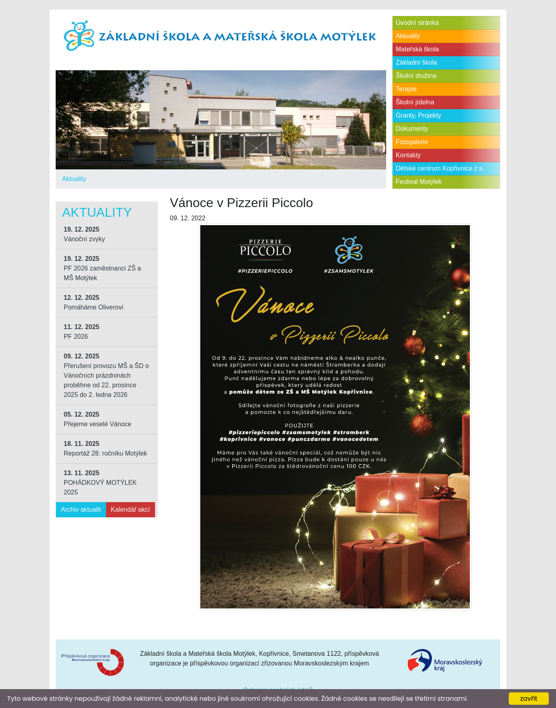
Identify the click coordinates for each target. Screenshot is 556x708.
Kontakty (408, 155)
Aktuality (74, 178)
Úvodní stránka (417, 22)
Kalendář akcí (130, 509)
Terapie (406, 88)
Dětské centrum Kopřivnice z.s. (440, 168)
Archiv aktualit (81, 509)
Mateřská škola (417, 49)
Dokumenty (412, 128)
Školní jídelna (415, 102)
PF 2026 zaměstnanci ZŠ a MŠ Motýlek (102, 268)
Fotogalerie (412, 141)
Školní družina (416, 75)
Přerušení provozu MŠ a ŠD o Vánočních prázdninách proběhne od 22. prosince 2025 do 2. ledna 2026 (106, 375)
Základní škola (416, 62)
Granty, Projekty (418, 115)
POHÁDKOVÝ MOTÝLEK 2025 (100, 483)
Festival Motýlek (419, 181)
